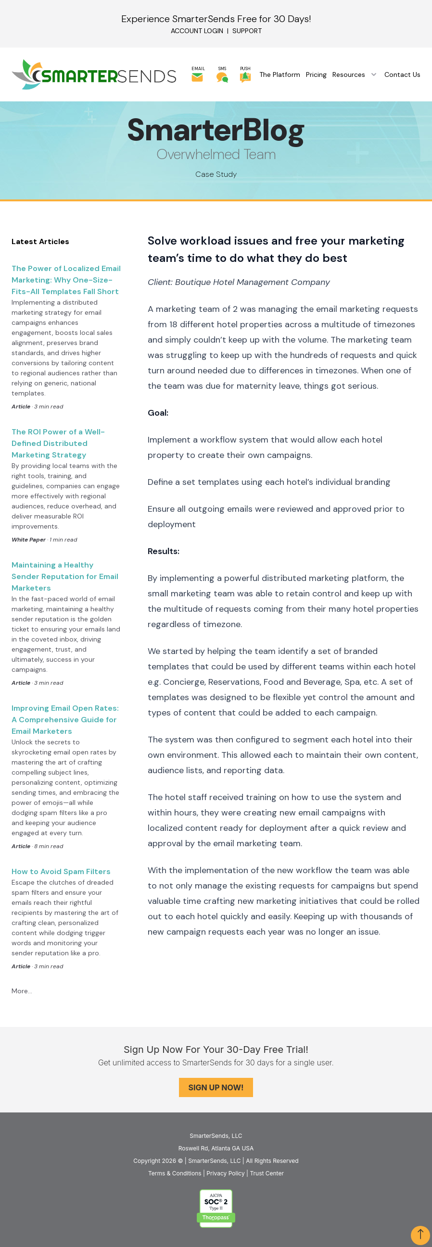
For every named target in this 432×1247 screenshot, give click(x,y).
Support (247, 30)
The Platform (279, 74)
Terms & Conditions (175, 1173)
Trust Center (267, 1173)
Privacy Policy (225, 1173)
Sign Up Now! (216, 1087)
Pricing (316, 74)
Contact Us (402, 74)
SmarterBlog (216, 130)
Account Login (197, 30)
